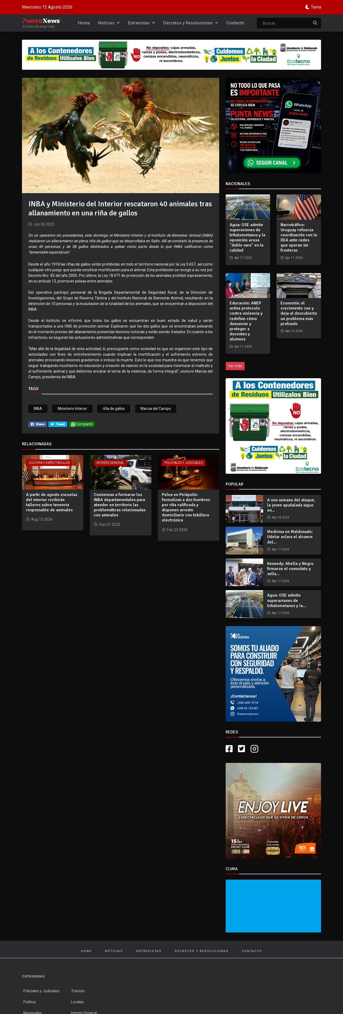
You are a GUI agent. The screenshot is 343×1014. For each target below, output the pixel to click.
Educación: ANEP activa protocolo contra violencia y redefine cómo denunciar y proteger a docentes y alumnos (246, 321)
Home (84, 22)
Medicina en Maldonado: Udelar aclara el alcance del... (290, 537)
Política (29, 1002)
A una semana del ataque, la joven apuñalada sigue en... (291, 505)
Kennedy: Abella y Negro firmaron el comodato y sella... (290, 568)
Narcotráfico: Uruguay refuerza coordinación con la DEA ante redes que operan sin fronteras (299, 237)
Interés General (110, 463)
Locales (77, 1002)
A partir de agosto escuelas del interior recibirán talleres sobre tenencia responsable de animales (51, 502)
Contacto (235, 22)
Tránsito (78, 991)
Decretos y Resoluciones (190, 22)
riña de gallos (114, 408)
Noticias (109, 22)
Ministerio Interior (72, 408)
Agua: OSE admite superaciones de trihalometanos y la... (286, 600)
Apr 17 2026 (280, 549)
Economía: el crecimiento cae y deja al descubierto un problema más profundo (299, 313)
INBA (38, 408)
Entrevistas (141, 22)
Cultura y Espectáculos (49, 463)
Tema (316, 7)
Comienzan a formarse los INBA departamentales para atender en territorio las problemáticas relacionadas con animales (120, 505)
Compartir (81, 424)
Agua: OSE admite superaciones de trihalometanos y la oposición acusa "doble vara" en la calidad (247, 237)
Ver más (235, 366)
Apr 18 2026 (280, 517)
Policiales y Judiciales (184, 463)
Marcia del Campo (155, 408)
